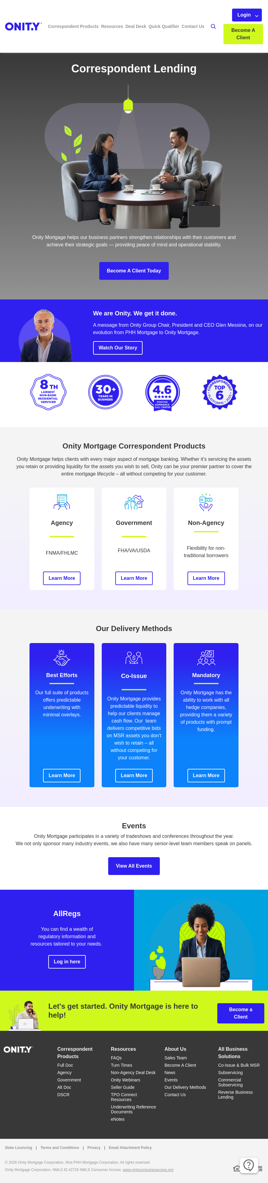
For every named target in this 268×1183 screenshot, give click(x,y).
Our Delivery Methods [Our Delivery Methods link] (185, 1087)
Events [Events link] (171, 1079)
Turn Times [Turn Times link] (121, 1065)
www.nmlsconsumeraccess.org (148, 1170)
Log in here (67, 961)
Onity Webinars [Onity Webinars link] (125, 1079)
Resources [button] (112, 26)
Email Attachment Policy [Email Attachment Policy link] (130, 1148)
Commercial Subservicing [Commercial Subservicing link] (230, 1082)
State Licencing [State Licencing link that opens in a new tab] (18, 1148)
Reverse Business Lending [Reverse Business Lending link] (235, 1095)
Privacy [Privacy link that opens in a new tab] (93, 1148)
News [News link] (169, 1072)
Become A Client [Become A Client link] (180, 1065)
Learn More (62, 578)
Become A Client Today (134, 270)
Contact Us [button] (193, 26)
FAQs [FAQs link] (116, 1057)
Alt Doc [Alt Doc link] (64, 1087)
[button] (207, 26)
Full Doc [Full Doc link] (65, 1065)
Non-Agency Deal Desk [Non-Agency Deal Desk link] (133, 1072)
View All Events (134, 866)
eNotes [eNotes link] (117, 1119)
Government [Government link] (69, 1079)
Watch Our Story (118, 347)
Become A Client (243, 34)
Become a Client (241, 1013)
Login (244, 14)
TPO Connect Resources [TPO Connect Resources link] (124, 1097)
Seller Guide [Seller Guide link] (123, 1087)
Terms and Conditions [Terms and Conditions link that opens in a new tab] (60, 1148)
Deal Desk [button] (136, 26)
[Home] (18, 1049)
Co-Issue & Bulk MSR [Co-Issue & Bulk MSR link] (239, 1065)
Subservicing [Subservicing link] (230, 1072)
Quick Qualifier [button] (163, 26)
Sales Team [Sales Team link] (175, 1057)
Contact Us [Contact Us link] (175, 1094)
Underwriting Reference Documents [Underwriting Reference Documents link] (133, 1109)
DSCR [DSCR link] (63, 1094)
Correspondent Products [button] (73, 26)
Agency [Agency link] (64, 1072)
